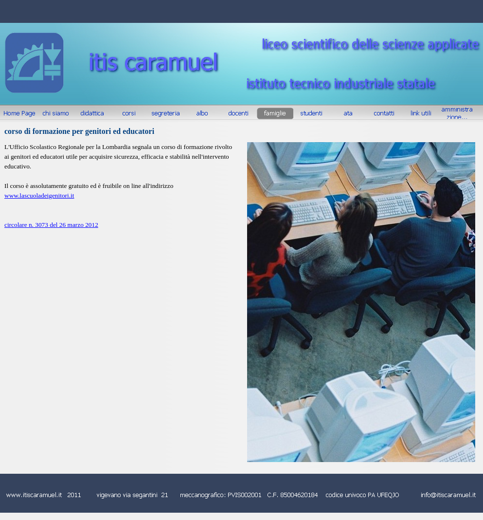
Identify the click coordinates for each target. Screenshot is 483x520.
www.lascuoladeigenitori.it (39, 195)
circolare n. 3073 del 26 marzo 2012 (51, 224)
